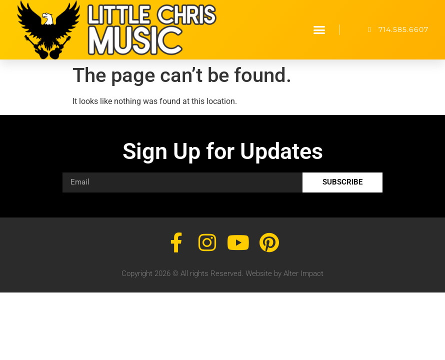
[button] (319, 30)
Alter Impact (304, 273)
